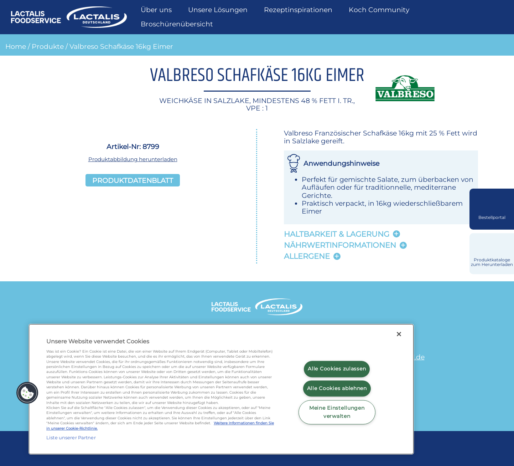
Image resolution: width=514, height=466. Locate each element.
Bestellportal (491, 217)
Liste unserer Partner (71, 437)
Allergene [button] (307, 256)
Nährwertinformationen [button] (340, 245)
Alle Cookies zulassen (337, 369)
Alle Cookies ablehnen (337, 388)
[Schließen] (399, 334)
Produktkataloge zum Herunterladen (492, 262)
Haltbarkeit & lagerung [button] (336, 234)
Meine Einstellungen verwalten (337, 412)
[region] (221, 389)
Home (15, 46)
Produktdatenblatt (132, 180)
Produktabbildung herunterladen (132, 159)
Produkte (48, 46)
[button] (27, 392)
